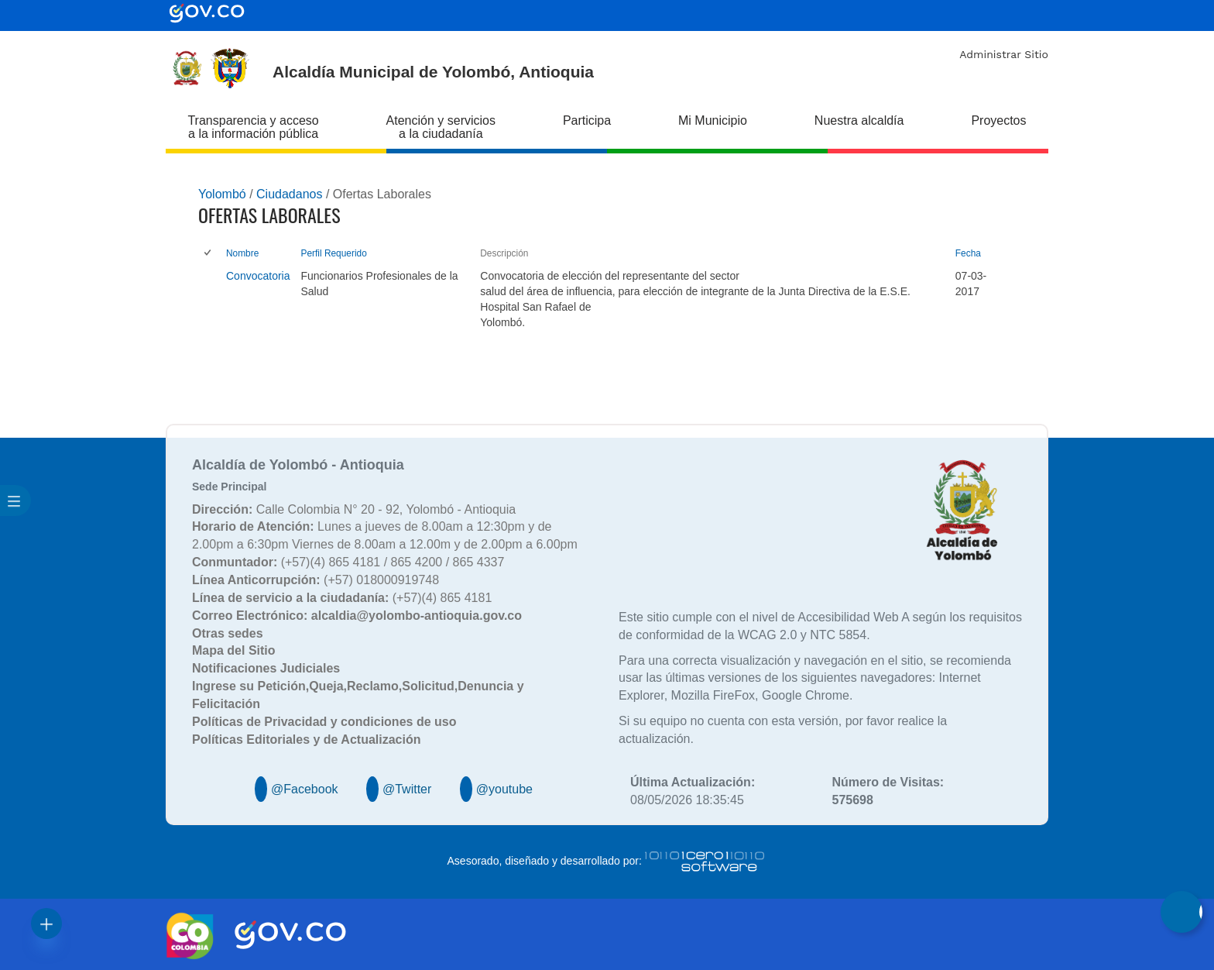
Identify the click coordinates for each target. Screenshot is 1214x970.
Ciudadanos (289, 194)
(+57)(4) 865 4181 (342, 597)
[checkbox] (208, 253)
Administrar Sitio (1003, 54)
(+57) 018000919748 (315, 579)
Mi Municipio (712, 120)
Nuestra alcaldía (859, 120)
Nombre (242, 253)
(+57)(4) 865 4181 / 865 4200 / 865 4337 (348, 562)
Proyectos (998, 120)
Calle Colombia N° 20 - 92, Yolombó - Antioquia (354, 509)
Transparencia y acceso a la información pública (252, 127)
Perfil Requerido (334, 253)
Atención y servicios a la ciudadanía (441, 127)
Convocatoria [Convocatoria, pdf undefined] (258, 276)
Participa (587, 120)
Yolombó (222, 194)
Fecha (968, 253)
